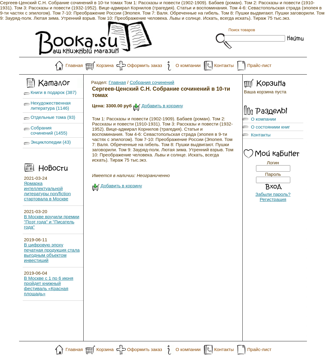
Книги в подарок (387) (53, 92)
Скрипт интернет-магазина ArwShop (163, 346)
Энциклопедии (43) (51, 142)
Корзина (105, 65)
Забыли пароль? (273, 194)
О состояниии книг (270, 126)
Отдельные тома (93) (53, 117)
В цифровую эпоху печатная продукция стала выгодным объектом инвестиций (52, 252)
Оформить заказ (144, 65)
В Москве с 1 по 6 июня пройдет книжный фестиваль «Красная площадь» (48, 286)
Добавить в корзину (162, 105)
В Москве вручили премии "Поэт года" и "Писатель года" (51, 221)
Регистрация (273, 199)
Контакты (224, 65)
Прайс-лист (259, 65)
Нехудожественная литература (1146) (51, 105)
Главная (74, 65)
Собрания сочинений (152, 82)
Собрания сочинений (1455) (49, 130)
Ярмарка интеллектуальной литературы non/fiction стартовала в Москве (47, 191)
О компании (188, 65)
